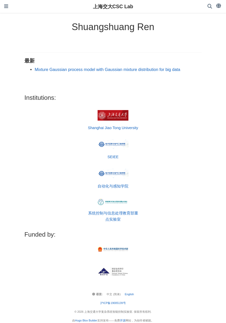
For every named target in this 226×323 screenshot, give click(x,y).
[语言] (219, 6)
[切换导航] (6, 6)
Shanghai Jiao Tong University (113, 128)
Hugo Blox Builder (86, 320)
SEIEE (113, 157)
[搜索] (210, 7)
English (129, 294)
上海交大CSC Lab (113, 6)
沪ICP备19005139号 (113, 302)
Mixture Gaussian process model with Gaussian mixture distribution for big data (107, 69)
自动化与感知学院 (113, 186)
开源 (123, 320)
